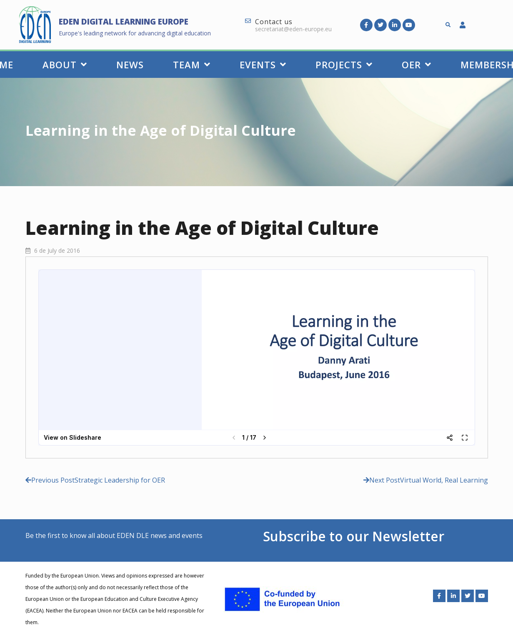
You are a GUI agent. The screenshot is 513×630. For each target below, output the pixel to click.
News (130, 64)
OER (416, 64)
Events (263, 64)
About (65, 64)
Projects (344, 64)
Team (191, 64)
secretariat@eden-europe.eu (293, 29)
